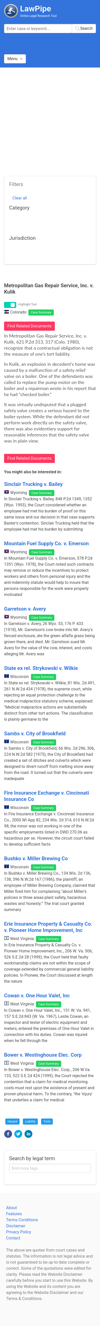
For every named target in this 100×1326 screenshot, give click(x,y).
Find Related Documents (29, 326)
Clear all (19, 198)
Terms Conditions (22, 1219)
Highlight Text (27, 304)
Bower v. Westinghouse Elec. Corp (42, 1055)
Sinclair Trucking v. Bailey (33, 484)
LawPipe (35, 8)
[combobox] (50, 28)
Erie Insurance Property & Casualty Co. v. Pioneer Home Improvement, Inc (48, 927)
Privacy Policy (18, 1232)
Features (14, 1213)
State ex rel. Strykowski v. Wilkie (41, 668)
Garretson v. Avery (25, 609)
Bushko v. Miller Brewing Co (36, 858)
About (11, 1207)
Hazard (12, 1121)
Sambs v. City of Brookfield (35, 734)
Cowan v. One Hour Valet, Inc (37, 996)
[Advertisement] (50, 120)
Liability (30, 1121)
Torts (47, 1121)
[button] (8, 1134)
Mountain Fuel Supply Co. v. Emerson (46, 543)
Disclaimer (15, 1226)
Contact (13, 1238)
